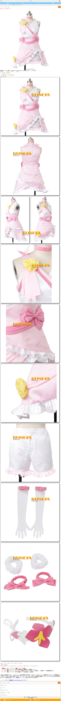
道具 (53, 3)
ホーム (2, 4)
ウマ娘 (9, 8)
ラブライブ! (6, 4)
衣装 (7, 3)
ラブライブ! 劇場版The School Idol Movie (15, 4)
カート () (4, 685)
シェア (2, 75)
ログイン (4, 687)
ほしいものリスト (5, 690)
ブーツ (37, 3)
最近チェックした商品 (6, 692)
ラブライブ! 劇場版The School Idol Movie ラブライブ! (15, 680)
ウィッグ (22, 3)
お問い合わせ (5, 695)
